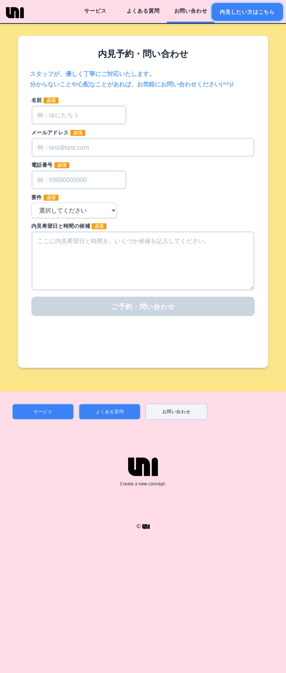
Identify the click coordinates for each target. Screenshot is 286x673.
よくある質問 (143, 10)
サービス (95, 10)
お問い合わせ (190, 10)
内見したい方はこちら (247, 11)
